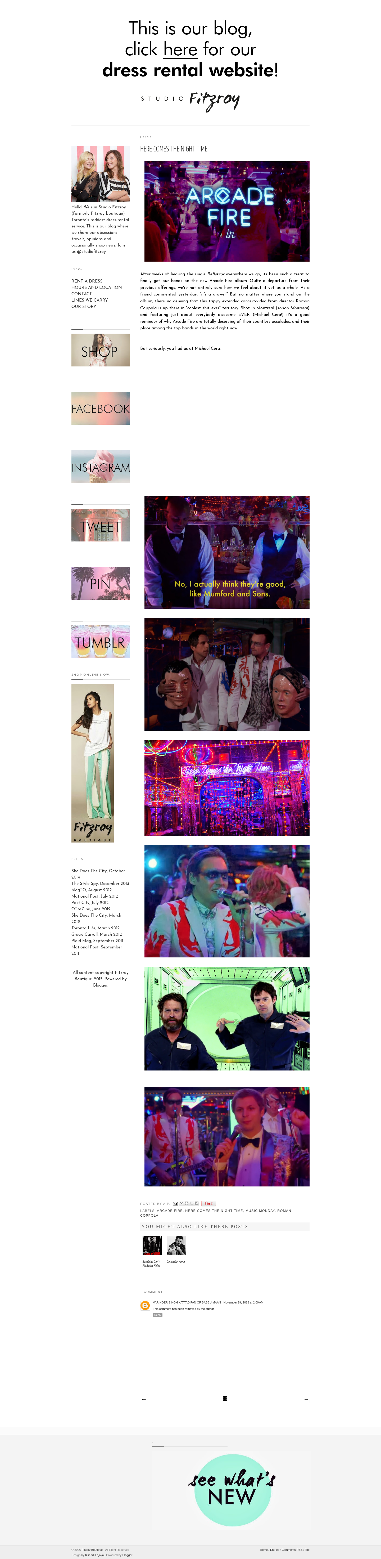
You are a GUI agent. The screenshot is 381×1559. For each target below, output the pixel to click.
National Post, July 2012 (94, 896)
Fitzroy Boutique (92, 1549)
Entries (274, 1549)
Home (263, 1549)
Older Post (306, 1399)
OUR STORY (83, 307)
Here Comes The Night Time (214, 1211)
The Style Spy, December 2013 (100, 884)
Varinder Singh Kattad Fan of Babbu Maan (187, 1302)
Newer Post (143, 1399)
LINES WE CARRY (89, 300)
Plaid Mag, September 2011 (97, 941)
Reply (157, 1315)
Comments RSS (292, 1549)
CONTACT (81, 294)
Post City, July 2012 (90, 903)
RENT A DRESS (86, 281)
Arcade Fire (170, 1211)
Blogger (100, 985)
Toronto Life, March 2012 (95, 928)
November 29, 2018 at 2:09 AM (244, 1302)
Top (307, 1549)
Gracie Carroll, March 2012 (96, 935)
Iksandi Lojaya (94, 1555)
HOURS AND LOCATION (96, 288)
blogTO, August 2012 (91, 890)
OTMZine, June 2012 (91, 909)
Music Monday (260, 1211)
